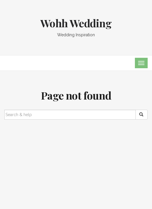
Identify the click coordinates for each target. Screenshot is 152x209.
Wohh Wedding (75, 23)
